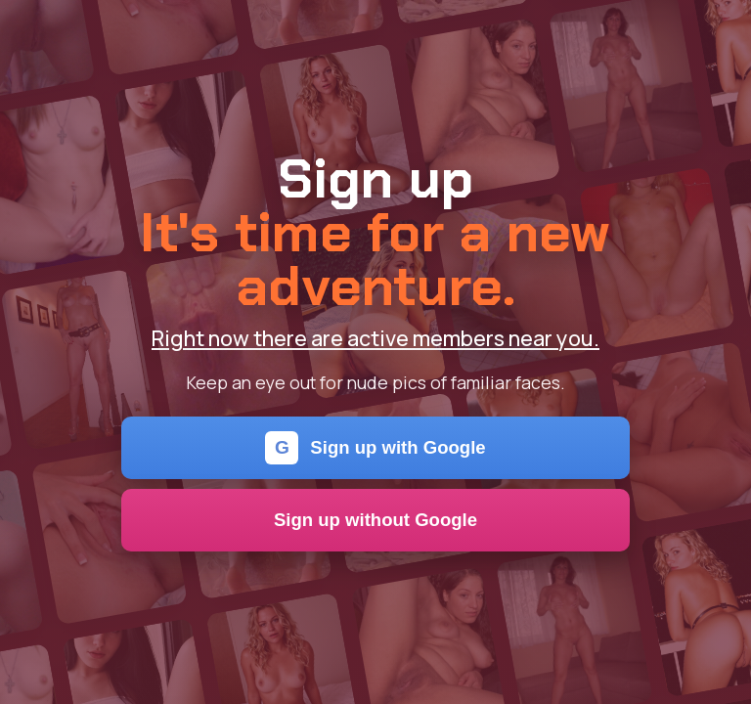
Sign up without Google (375, 519)
